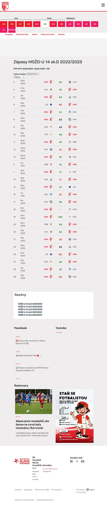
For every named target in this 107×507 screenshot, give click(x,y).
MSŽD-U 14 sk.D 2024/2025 (30, 304)
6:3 (60, 97)
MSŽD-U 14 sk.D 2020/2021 (30, 315)
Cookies (18, 489)
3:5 (60, 224)
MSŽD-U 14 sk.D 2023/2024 (30, 306)
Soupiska (9, 34)
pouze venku (39, 68)
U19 (3, 24)
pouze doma (28, 68)
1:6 (60, 239)
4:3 (60, 142)
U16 (28, 24)
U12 (61, 24)
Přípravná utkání (47, 34)
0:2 (60, 277)
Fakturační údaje (42, 489)
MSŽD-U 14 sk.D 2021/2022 (30, 312)
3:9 (60, 134)
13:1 (60, 254)
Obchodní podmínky (45, 500)
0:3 (60, 232)
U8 (95, 24)
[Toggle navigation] (103, 5)
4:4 (60, 127)
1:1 (60, 269)
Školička (12, 30)
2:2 (60, 119)
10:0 (60, 217)
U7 (4, 30)
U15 (36, 24)
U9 (86, 24)
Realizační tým (22, 34)
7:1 (60, 172)
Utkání (34, 34)
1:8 (60, 89)
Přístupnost (56, 489)
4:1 (60, 149)
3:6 (60, 202)
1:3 (60, 164)
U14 (45, 24)
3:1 (60, 112)
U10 (78, 24)
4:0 (60, 82)
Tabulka (61, 34)
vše (48, 68)
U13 (53, 24)
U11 (70, 24)
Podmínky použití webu (24, 500)
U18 (11, 24)
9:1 (60, 157)
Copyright (28, 489)
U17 (20, 24)
